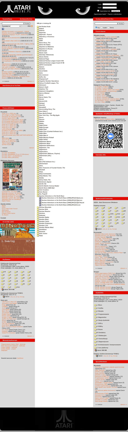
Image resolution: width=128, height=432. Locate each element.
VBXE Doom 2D (100, 46)
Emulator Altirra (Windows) (10, 157)
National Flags (43, 59)
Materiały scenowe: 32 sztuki (11, 193)
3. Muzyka (98, 311)
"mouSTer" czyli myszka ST (103, 275)
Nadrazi (40, 30)
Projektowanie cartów (102, 378)
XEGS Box (98, 396)
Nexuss (40, 119)
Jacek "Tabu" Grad (101, 257)
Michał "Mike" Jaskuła (102, 240)
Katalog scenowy (99, 205)
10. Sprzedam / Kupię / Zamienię (105, 100)
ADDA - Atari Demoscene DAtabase (106, 202)
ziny (110, 226)
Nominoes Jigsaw (44, 182)
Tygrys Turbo (99, 381)
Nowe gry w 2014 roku (9, 141)
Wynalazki (97, 365)
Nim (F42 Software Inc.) (46, 161)
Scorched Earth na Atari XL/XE (104, 71)
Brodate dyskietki (7, 72)
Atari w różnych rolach (102, 398)
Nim (39, 157)
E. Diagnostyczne (101, 341)
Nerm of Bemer (43, 93)
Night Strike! (42, 139)
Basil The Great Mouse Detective (12, 326)
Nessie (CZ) (42, 101)
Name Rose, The (43, 42)
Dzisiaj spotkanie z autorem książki (13, 48)
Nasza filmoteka (7, 75)
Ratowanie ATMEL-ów (102, 376)
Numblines (42, 229)
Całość (6, 296)
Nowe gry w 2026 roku (9, 113)
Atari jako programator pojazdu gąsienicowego (16, 54)
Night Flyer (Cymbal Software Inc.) (49, 131)
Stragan (96, 272)
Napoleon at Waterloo (45, 46)
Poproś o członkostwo (115, 14)
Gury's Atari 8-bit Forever (10, 208)
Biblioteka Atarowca (7, 160)
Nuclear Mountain (44, 207)
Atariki (4, 205)
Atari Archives (6, 212)
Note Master (42, 192)
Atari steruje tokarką (101, 401)
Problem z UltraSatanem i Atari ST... (106, 58)
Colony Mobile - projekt (8, 349)
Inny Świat (5, 329)
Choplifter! (5, 306)
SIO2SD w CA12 (100, 375)
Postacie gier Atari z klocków (11, 68)
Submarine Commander (9, 303)
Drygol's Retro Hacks (8, 213)
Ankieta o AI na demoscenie (11, 37)
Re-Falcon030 (6, 59)
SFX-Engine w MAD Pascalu (11, 115)
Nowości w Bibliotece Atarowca (12, 51)
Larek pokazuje (7, 129)
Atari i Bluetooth (100, 370)
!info (111, 214)
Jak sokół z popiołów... (9, 67)
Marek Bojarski (99, 263)
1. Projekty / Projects (101, 86)
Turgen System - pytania (102, 40)
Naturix (40, 67)
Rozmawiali (97, 232)
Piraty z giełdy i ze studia (103, 61)
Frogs (4, 305)
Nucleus (41, 213)
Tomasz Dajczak (100, 237)
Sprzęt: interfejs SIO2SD (103, 289)
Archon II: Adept (7, 317)
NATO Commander (44, 65)
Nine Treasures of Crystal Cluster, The (51, 168)
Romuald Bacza (100, 248)
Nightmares (42, 149)
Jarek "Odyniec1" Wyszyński (104, 262)
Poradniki (4, 112)
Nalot (40, 38)
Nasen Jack (42, 53)
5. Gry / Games (100, 93)
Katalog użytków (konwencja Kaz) (105, 296)
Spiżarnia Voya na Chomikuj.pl (11, 199)
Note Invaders (43, 190)
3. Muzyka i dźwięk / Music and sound (107, 89)
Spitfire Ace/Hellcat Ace (9, 319)
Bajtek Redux (6, 201)
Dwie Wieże (5, 325)
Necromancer (42, 75)
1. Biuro (98, 305)
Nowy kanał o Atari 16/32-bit (11, 41)
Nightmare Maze (43, 143)
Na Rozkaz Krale (43, 26)
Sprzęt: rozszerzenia (101, 279)
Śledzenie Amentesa (101, 249)
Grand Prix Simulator (8, 333)
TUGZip (22, 296)
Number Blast (43, 219)
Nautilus (41, 69)
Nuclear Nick (42, 209)
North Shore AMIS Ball (45, 188)
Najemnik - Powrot (44, 34)
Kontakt (3, 218)
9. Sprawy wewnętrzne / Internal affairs (107, 99)
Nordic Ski (41, 184)
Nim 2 (40, 159)
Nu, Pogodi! (42, 194)
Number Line (42, 225)
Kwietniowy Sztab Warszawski (104, 74)
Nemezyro (41, 85)
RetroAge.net (99, 77)
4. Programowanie (101, 314)
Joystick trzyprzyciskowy (102, 385)
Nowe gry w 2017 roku (9, 127)
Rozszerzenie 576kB (101, 393)
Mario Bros (5, 311)
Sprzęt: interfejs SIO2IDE (103, 287)
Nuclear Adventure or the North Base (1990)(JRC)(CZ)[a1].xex (61, 198)
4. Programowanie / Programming (105, 91)
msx (117, 217)
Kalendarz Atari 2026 (8, 73)
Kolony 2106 (6, 315)
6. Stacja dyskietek (101, 320)
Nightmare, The (43, 147)
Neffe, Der (41, 77)
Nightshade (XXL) (44, 155)
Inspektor (5, 331)
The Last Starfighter (8, 323)
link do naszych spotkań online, (105, 119)
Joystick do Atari (100, 379)
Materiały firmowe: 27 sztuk (10, 196)
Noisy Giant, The (44, 180)
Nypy (40, 235)
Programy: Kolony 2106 (102, 278)
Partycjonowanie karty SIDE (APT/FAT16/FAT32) (17, 135)
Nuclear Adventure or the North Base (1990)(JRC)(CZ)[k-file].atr (61, 202)
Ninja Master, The (44, 176)
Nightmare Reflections (45, 145)
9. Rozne (98, 329)
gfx (123, 211)
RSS (30, 26)
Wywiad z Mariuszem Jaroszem (105, 234)
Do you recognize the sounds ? (105, 80)
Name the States (43, 44)
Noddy (40, 178)
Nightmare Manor (44, 141)
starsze (31, 147)
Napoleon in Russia (44, 49)
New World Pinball (44, 113)
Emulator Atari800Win (9, 153)
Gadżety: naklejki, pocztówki (104, 281)
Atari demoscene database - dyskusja (13, 346)
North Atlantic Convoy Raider (48, 186)
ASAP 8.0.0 (5, 65)
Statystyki (4, 350)
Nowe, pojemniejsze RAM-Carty (105, 273)
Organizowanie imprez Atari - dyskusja (13, 344)
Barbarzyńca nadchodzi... (10, 58)
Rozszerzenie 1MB (101, 384)
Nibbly (40, 123)
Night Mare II (42, 135)
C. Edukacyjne (100, 335)
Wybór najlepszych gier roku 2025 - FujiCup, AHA (17, 44)
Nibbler (40, 121)
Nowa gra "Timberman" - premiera (105, 49)
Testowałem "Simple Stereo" (104, 382)
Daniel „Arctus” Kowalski (102, 243)
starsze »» (30, 81)
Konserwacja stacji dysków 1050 (12, 121)
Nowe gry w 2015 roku (9, 133)
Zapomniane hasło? (100, 14)
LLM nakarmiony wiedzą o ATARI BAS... (107, 55)
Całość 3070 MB (8, 289)
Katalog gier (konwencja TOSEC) (12, 293)
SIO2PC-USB (99, 372)
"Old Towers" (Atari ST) (9, 302)
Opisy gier (4, 300)
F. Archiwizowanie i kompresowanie (107, 344)
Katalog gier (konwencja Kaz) (10, 263)
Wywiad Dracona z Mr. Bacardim (105, 235)
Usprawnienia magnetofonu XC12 (12, 119)
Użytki (105, 27)
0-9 (3, 272)
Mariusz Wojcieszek (101, 246)
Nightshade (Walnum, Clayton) (48, 153)
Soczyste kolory (100, 395)
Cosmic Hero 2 (99, 52)
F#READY (98, 242)
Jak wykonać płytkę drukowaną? (105, 390)
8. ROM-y (98, 326)
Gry (98, 27)
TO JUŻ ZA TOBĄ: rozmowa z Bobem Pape (109, 252)
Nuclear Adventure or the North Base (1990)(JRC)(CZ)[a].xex (60, 200)
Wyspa (4, 320)
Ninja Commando (44, 173)
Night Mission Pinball (45, 137)
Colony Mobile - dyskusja (9, 347)
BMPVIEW (5, 138)
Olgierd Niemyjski (100, 265)
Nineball (41, 169)
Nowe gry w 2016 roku (9, 132)
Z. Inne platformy (101, 347)
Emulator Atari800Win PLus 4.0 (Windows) (15, 154)
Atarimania (5, 210)
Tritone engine (6, 143)
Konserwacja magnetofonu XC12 (12, 123)
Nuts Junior (42, 233)
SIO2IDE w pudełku (101, 399)
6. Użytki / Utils (99, 94)
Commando (5, 309)
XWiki (3, 207)
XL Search (5, 215)
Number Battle (43, 217)
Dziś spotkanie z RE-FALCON (11, 61)
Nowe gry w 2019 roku (9, 126)
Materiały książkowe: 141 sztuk (12, 194)
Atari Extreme (6, 64)
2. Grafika (98, 308)
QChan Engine (6, 144)
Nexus (40, 117)
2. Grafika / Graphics (101, 88)
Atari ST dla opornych (9, 140)
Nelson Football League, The (48, 83)
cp (123, 207)
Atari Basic (98, 68)
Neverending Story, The (46, 109)
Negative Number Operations (48, 81)
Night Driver (42, 125)
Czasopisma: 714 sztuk (9, 191)
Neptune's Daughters (45, 91)
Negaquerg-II (42, 79)
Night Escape (42, 127)
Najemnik (41, 32)
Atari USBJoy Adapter (102, 276)
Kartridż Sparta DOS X (9, 118)
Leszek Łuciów (99, 251)
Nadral (40, 28)
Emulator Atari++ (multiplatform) (12, 156)
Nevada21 (41, 107)
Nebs (40, 73)
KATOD (97, 245)
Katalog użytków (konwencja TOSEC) (106, 354)
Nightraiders (42, 151)
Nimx (40, 165)
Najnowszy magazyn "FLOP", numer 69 (14, 34)
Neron (40, 95)
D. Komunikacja (100, 338)
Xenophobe (5, 312)
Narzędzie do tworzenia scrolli (11, 116)
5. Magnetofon (100, 317)
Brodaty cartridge (7, 47)
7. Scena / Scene (100, 96)
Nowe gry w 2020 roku (9, 124)
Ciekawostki (99, 43)
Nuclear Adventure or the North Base (50, 196)
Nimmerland (42, 163)
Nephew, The (42, 89)
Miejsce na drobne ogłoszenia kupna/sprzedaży (110, 284)
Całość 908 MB (101, 350)
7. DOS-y (98, 323)
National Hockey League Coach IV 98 (50, 63)
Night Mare (42, 133)
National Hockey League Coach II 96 (50, 61)
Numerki (41, 231)
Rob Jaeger (98, 255)
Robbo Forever (6, 314)
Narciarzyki (42, 50)
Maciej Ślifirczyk (100, 260)
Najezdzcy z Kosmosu (45, 36)
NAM (40, 40)
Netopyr (41, 103)
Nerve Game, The (44, 97)
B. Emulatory (100, 332)
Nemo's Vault (42, 87)
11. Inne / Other (100, 102)
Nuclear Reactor (43, 211)
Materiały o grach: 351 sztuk (11, 198)
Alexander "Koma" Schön (103, 259)
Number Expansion (44, 223)
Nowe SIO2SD (99, 373)
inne (17, 287)
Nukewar (41, 215)
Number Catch (43, 221)
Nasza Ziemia (42, 57)
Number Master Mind (45, 227)
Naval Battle (42, 71)
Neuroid (41, 105)
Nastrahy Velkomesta (45, 54)
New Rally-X (42, 111)
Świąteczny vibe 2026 (102, 65)
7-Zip (17, 296)
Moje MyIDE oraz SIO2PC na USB (106, 387)
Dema (112, 27)
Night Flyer (42, 129)
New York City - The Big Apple (48, 115)
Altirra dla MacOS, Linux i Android (105, 37)
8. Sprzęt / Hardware (101, 97)
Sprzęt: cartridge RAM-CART (104, 282)
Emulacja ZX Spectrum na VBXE (12, 130)
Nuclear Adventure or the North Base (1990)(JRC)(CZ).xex (59, 205)
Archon (4, 322)
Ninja (40, 172)
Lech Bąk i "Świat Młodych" (103, 238)
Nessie (40, 99)
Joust (3, 308)
